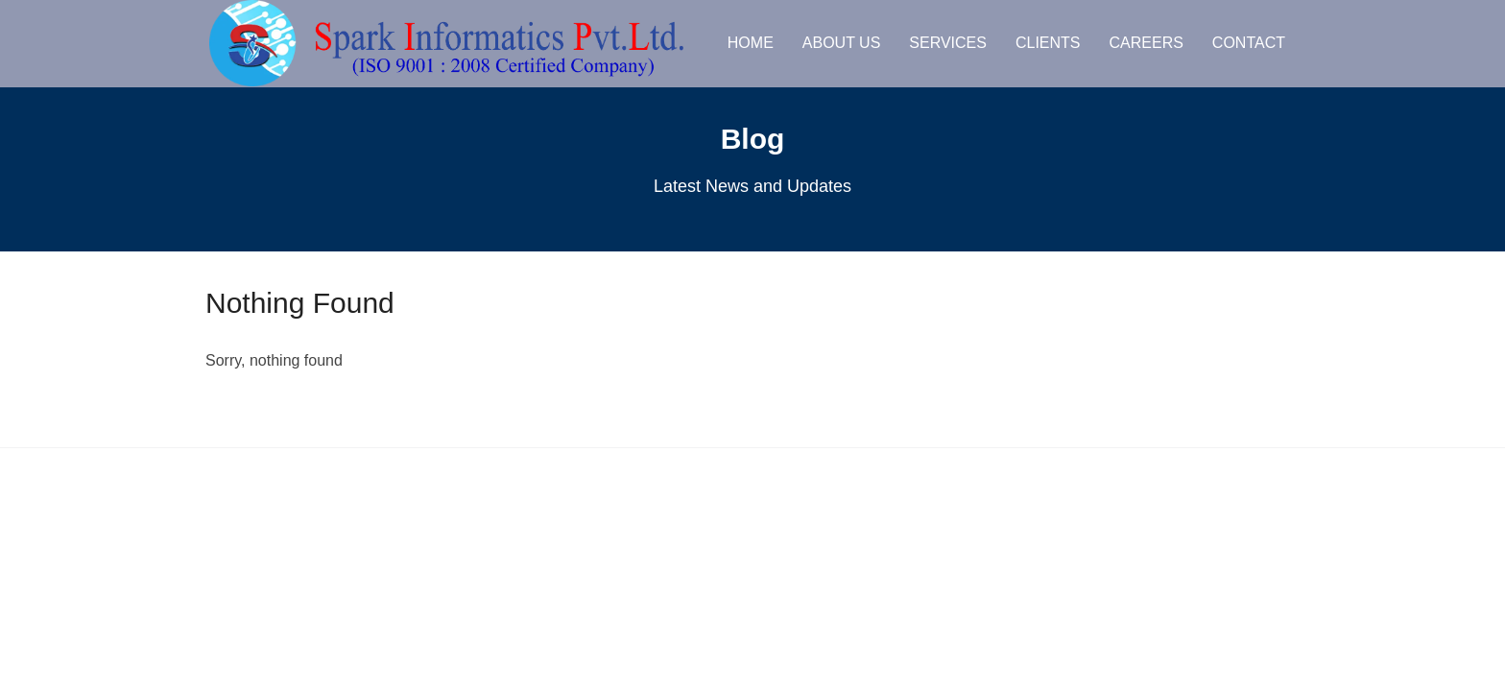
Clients (1048, 43)
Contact (1248, 43)
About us (841, 43)
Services (948, 43)
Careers (1146, 43)
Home (751, 43)
